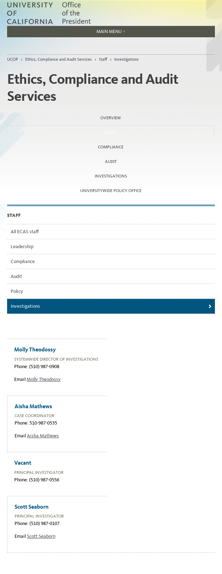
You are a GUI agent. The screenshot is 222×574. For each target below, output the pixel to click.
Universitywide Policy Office (110, 190)
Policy (17, 291)
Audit (111, 161)
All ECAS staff (25, 232)
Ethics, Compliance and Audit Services (58, 59)
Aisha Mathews (43, 436)
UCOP (12, 59)
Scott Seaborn (41, 536)
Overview (110, 117)
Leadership (22, 247)
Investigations (126, 59)
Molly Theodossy (44, 379)
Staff (103, 59)
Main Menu (66, 33)
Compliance (110, 146)
